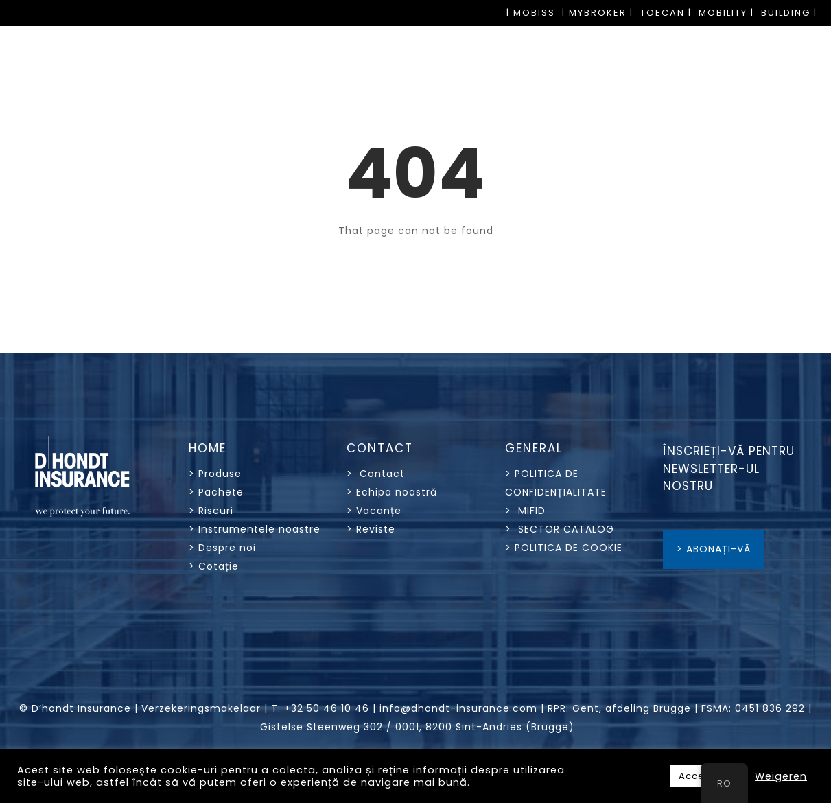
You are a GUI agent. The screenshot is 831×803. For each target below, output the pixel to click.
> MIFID (525, 510)
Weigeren (781, 776)
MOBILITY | (726, 12)
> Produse (215, 473)
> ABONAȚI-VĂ (714, 549)
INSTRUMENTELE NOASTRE (539, 94)
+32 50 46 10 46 (326, 708)
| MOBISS (530, 12)
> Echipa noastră (392, 492)
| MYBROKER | (597, 12)
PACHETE (314, 94)
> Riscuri (211, 510)
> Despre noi (222, 548)
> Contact (377, 473)
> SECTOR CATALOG (559, 529)
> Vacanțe (374, 510)
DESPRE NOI (695, 94)
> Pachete (216, 492)
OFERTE (792, 94)
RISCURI (400, 94)
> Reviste (371, 529)
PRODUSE (224, 94)
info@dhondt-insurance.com (458, 708)
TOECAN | (666, 12)
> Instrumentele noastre (254, 529)
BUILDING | (789, 12)
